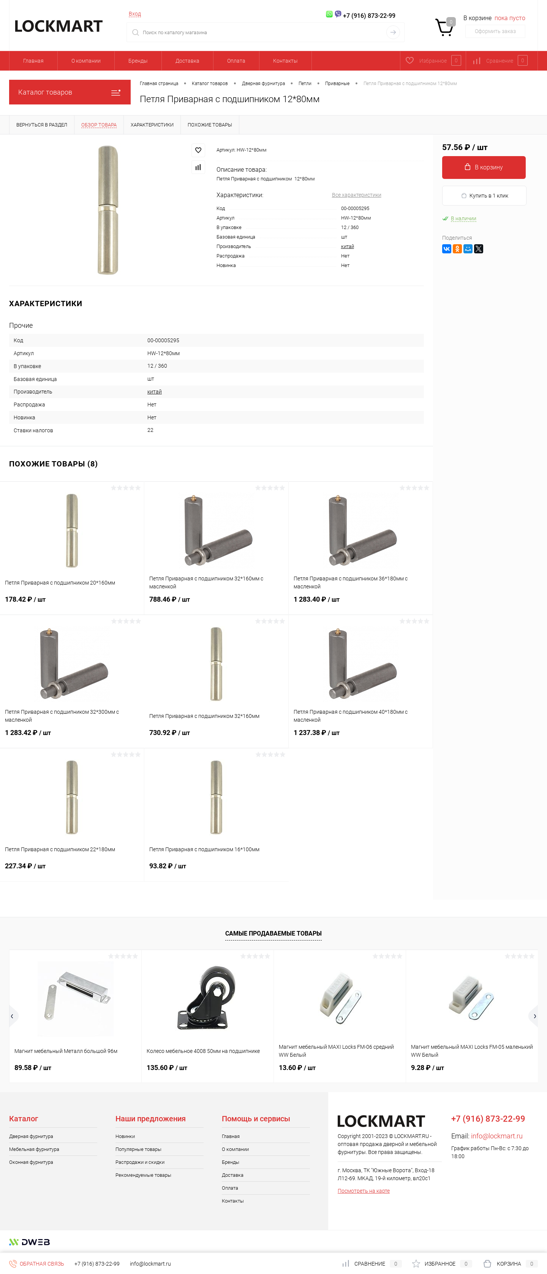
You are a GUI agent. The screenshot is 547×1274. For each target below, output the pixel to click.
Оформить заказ (495, 31)
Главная (33, 61)
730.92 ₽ (216, 737)
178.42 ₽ (72, 604)
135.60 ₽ (167, 1068)
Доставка (187, 61)
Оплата (236, 61)
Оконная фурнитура (31, 1162)
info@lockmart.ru (497, 1136)
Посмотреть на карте (364, 1191)
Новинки (125, 1136)
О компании (86, 61)
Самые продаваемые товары (273, 933)
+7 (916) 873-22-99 (97, 1264)
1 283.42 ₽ (72, 737)
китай (347, 246)
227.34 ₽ (72, 870)
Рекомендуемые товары (143, 1175)
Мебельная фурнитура (34, 1149)
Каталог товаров (70, 92)
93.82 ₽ (216, 870)
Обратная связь (36, 1264)
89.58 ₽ (32, 1068)
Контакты (285, 61)
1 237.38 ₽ (361, 737)
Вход (135, 14)
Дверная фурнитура (31, 1136)
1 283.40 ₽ (361, 604)
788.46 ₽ (216, 604)
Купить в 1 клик (484, 196)
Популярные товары (138, 1149)
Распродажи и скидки (139, 1162)
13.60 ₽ (297, 1068)
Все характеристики (356, 195)
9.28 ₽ (427, 1068)
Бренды (138, 61)
